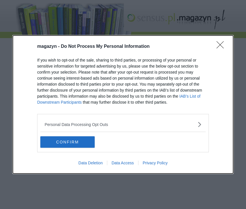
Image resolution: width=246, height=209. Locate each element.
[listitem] (123, 124)
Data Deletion (90, 163)
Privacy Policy (155, 163)
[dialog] (123, 104)
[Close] (222, 46)
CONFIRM (67, 141)
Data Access (123, 163)
